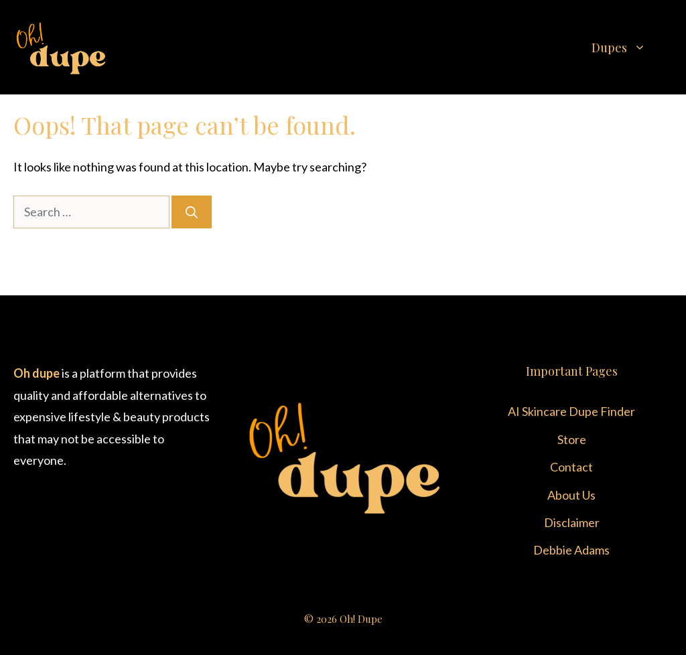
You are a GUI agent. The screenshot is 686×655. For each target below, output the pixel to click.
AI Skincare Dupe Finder (571, 411)
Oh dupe (36, 373)
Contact (571, 466)
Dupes (632, 47)
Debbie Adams (571, 549)
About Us (571, 495)
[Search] (192, 212)
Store (571, 439)
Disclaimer (572, 522)
